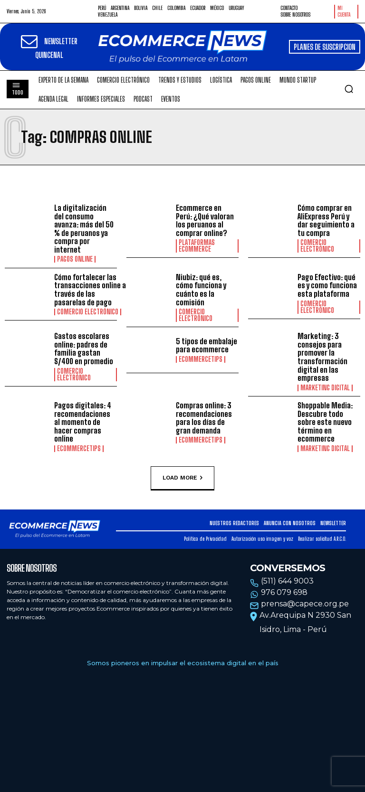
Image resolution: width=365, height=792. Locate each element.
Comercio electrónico (317, 246)
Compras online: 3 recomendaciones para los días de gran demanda (204, 418)
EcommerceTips (200, 359)
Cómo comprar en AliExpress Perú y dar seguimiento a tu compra (326, 220)
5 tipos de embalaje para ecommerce (206, 345)
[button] (348, 88)
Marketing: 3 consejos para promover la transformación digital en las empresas (322, 356)
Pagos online (75, 259)
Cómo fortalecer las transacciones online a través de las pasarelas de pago (90, 290)
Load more (182, 478)
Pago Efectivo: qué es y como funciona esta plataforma (327, 285)
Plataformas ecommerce (197, 246)
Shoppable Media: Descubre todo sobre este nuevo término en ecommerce (325, 422)
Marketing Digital (325, 388)
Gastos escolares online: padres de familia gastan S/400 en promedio (83, 348)
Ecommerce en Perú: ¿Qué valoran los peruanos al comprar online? (205, 220)
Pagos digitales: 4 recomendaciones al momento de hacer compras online (82, 422)
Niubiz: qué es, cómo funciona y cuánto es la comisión (201, 290)
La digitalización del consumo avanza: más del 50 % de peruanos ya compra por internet (84, 228)
